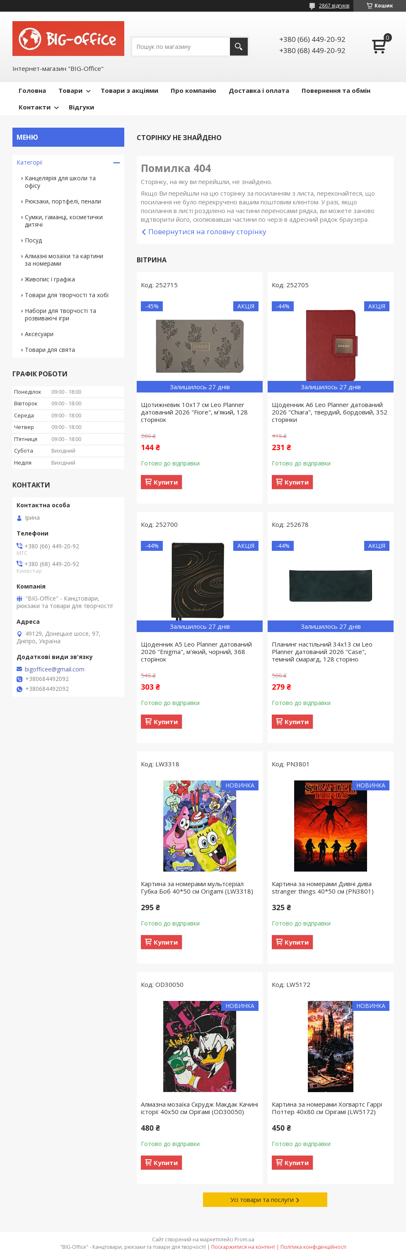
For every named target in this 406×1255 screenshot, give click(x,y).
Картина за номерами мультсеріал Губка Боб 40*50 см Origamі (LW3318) (197, 887)
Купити (166, 482)
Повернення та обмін (336, 90)
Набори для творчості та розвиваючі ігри (60, 314)
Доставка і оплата (259, 90)
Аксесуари (39, 334)
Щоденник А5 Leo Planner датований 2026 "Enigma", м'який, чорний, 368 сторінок (196, 651)
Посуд (33, 240)
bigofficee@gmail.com (55, 669)
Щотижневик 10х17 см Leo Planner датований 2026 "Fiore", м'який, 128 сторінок (194, 412)
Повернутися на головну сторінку (207, 231)
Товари (70, 90)
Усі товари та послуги (262, 1199)
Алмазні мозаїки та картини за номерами (64, 259)
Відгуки (81, 107)
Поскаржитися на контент (243, 1246)
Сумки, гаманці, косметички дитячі (64, 220)
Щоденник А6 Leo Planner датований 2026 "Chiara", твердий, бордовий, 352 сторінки (329, 412)
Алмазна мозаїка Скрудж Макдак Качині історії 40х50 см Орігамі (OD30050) (199, 1107)
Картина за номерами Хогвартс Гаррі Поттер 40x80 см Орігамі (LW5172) (327, 1107)
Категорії (30, 162)
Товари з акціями (129, 90)
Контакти (35, 107)
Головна (32, 90)
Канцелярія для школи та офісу (60, 181)
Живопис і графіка (50, 279)
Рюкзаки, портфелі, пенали (63, 201)
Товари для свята (50, 350)
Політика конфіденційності (313, 1246)
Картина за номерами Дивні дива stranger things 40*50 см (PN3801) (323, 887)
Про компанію (193, 90)
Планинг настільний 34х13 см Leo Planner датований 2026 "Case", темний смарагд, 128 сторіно (322, 651)
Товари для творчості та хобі (67, 295)
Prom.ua (244, 1239)
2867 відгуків (334, 5)
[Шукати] (239, 47)
